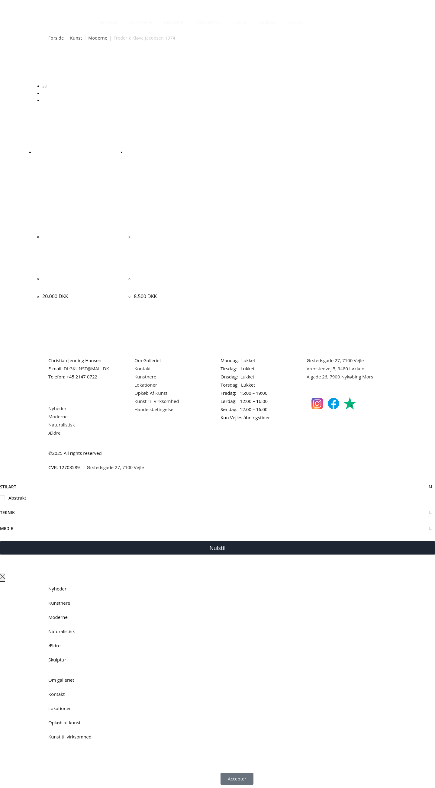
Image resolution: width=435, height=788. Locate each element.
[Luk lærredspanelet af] (2, 577)
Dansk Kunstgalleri (75, 6)
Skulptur (267, 22)
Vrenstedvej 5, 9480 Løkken (335, 368)
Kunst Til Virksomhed (156, 401)
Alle (45, 100)
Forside (56, 38)
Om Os (295, 22)
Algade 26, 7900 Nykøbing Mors (340, 377)
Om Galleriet (147, 360)
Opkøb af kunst (64, 722)
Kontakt (142, 368)
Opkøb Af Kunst (150, 393)
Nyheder (109, 22)
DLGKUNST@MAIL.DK (86, 368)
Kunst (76, 38)
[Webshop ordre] (217, 67)
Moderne (173, 22)
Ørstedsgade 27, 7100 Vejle (335, 360)
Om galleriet (61, 680)
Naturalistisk (208, 22)
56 (44, 93)
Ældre (240, 22)
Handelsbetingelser (154, 409)
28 (44, 86)
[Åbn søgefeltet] (312, 20)
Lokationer (145, 385)
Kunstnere (141, 22)
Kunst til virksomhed (70, 737)
